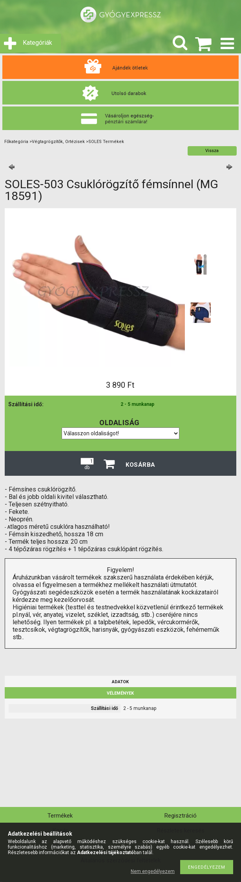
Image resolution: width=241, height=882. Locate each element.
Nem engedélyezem (153, 871)
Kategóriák (37, 42)
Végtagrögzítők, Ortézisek (58, 141)
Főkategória (16, 141)
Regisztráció (180, 815)
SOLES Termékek (106, 141)
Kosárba (140, 464)
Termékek (60, 815)
